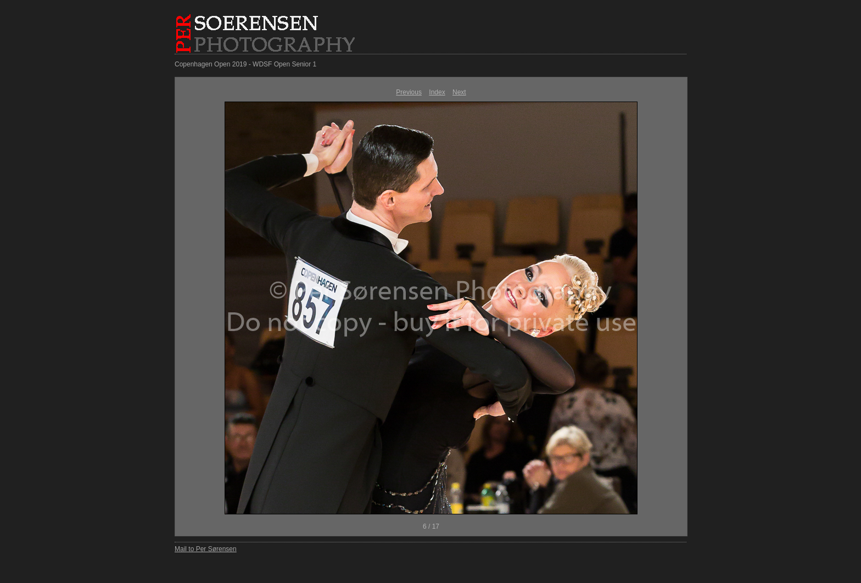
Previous (409, 92)
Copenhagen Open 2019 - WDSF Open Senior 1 (245, 64)
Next (459, 92)
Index (437, 92)
